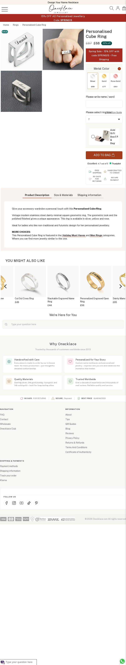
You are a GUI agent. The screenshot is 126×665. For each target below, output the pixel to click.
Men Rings (96, 235)
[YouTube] (21, 503)
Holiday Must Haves (74, 235)
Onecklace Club (8, 428)
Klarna (3, 480)
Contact (4, 419)
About (68, 414)
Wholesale (5, 424)
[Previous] (5, 286)
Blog (67, 428)
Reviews (69, 433)
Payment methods (9, 466)
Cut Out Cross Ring (24, 298)
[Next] (120, 286)
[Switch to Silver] (92, 76)
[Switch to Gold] (104, 76)
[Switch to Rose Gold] (115, 76)
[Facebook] (7, 503)
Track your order (8, 475)
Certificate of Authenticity (78, 452)
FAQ (2, 414)
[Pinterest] (36, 503)
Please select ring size (99, 112)
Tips (67, 419)
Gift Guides (70, 424)
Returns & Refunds (74, 442)
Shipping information (10, 471)
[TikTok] (29, 503)
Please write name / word (100, 96)
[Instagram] (14, 503)
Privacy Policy (72, 438)
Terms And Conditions (76, 447)
